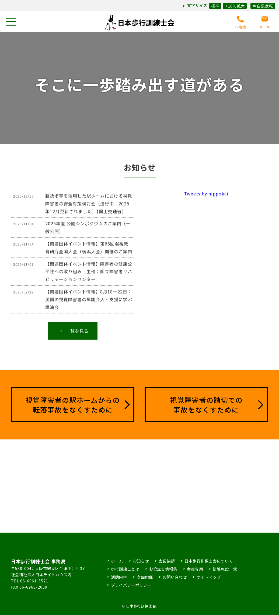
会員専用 (195, 569)
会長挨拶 (167, 561)
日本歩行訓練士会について (208, 561)
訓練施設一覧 (225, 569)
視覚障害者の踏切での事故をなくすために (206, 404)
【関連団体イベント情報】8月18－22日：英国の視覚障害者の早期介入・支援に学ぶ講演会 (88, 304)
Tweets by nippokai (206, 198)
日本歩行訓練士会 (139, 22)
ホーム (117, 561)
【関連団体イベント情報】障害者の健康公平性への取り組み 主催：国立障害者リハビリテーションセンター (88, 276)
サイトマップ (209, 577)
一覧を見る (74, 335)
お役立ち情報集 (163, 569)
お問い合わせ (175, 577)
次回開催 (145, 577)
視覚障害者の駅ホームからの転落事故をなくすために (73, 404)
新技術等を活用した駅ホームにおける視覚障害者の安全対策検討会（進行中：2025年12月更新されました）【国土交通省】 (88, 208)
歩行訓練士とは (125, 569)
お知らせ (141, 561)
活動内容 (119, 577)
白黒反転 (262, 6)
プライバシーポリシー (131, 585)
